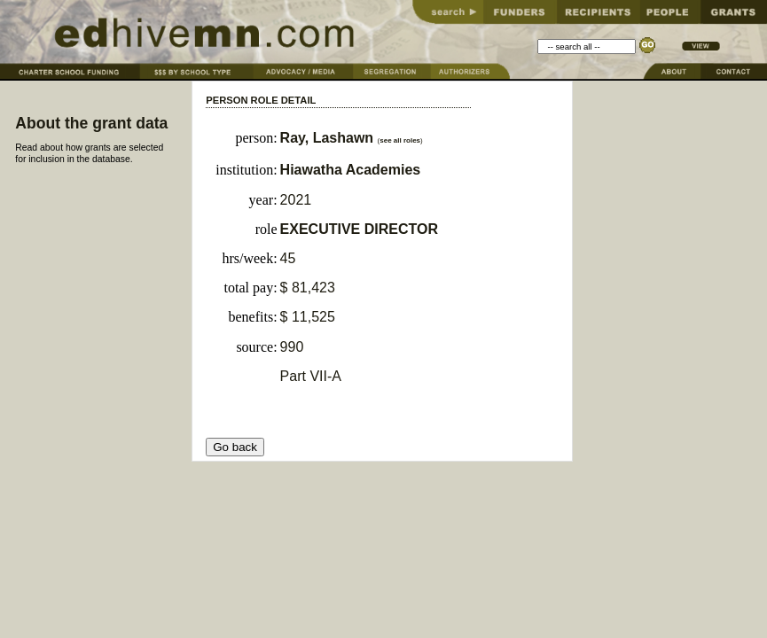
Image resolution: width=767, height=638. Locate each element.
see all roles (400, 140)
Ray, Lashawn (329, 137)
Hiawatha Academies (350, 169)
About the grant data (91, 123)
